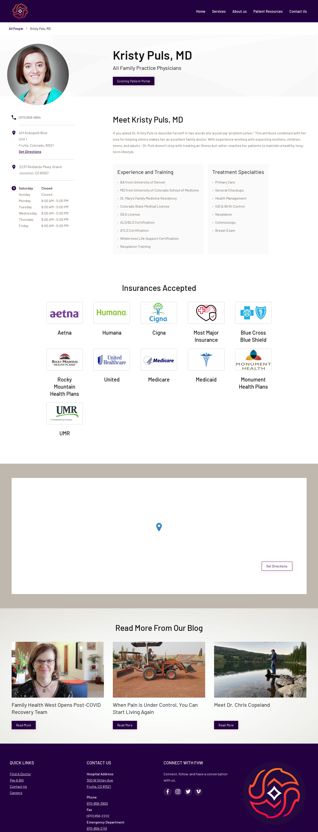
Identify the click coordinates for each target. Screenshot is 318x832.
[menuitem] (200, 11)
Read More (23, 725)
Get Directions (30, 151)
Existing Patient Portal (133, 81)
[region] (159, 531)
